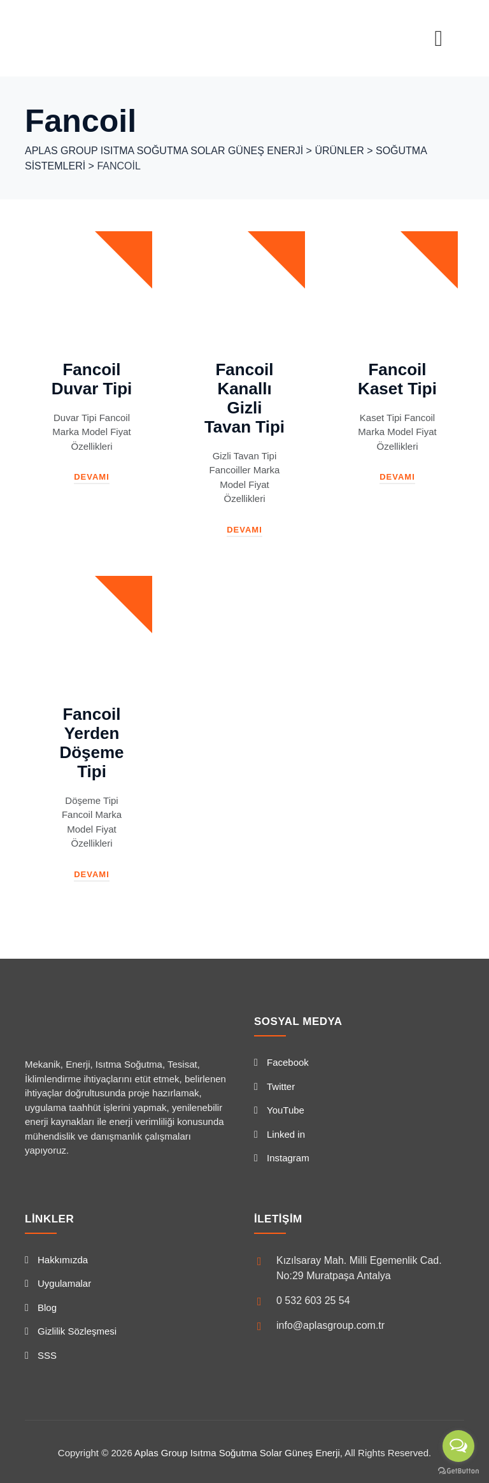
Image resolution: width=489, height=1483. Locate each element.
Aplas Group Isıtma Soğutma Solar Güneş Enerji (237, 1452)
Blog (47, 1307)
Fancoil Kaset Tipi (397, 379)
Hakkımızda (63, 1259)
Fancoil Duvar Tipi (92, 379)
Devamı (92, 477)
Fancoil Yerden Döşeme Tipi (91, 743)
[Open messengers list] (458, 1446)
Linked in (286, 1134)
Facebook (288, 1062)
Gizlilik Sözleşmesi (77, 1331)
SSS (47, 1355)
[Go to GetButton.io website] (458, 1470)
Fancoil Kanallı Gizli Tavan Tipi (244, 398)
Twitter (281, 1086)
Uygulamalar (64, 1283)
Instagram (288, 1157)
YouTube (285, 1110)
